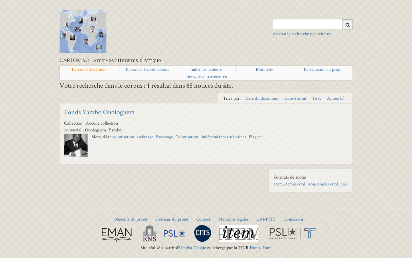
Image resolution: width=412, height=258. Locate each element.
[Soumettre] (347, 24)
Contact (203, 219)
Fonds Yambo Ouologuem (99, 111)
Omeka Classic (192, 248)
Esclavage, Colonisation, (177, 137)
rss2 (344, 184)
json (311, 184)
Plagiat (255, 137)
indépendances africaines (224, 137)
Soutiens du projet (172, 219)
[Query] (312, 24)
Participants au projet (323, 69)
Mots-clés (265, 69)
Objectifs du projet (130, 219)
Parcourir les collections (147, 69)
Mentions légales (233, 219)
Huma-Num (261, 248)
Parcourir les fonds (89, 69)
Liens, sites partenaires (206, 76)
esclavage (144, 137)
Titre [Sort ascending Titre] (317, 98)
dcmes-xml (295, 184)
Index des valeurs (206, 69)
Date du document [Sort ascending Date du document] (262, 98)
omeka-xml (327, 184)
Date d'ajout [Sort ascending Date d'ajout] (296, 98)
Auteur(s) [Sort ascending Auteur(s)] (335, 98)
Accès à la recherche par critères (302, 34)
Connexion (293, 219)
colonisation (123, 137)
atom (278, 184)
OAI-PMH (266, 219)
